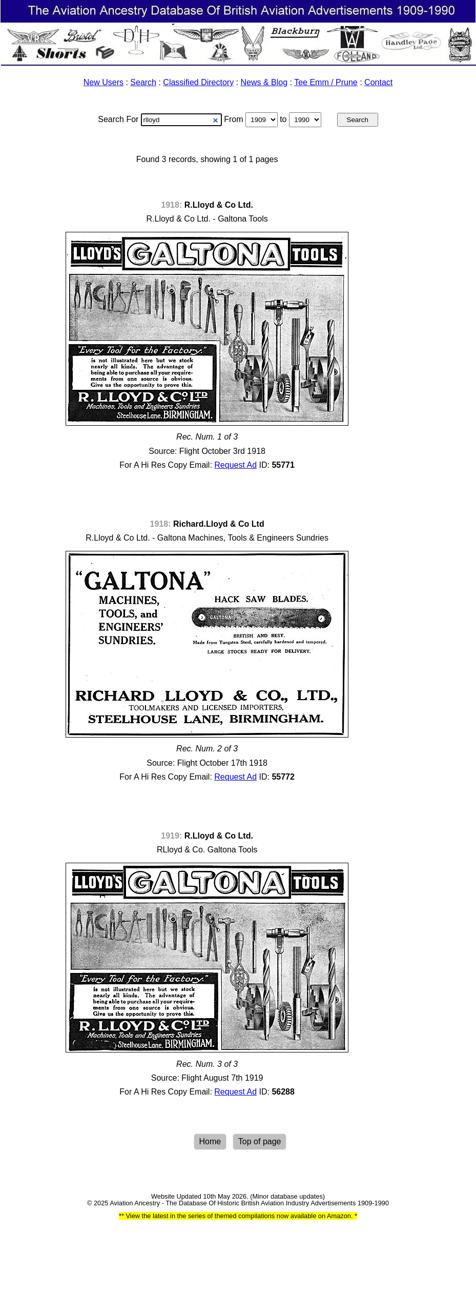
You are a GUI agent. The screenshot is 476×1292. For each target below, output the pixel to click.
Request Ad (235, 465)
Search (143, 82)
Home (210, 1141)
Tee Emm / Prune (326, 82)
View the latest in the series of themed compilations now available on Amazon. (239, 1216)
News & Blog (264, 82)
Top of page (259, 1141)
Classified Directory (198, 82)
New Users (103, 82)
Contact (378, 82)
